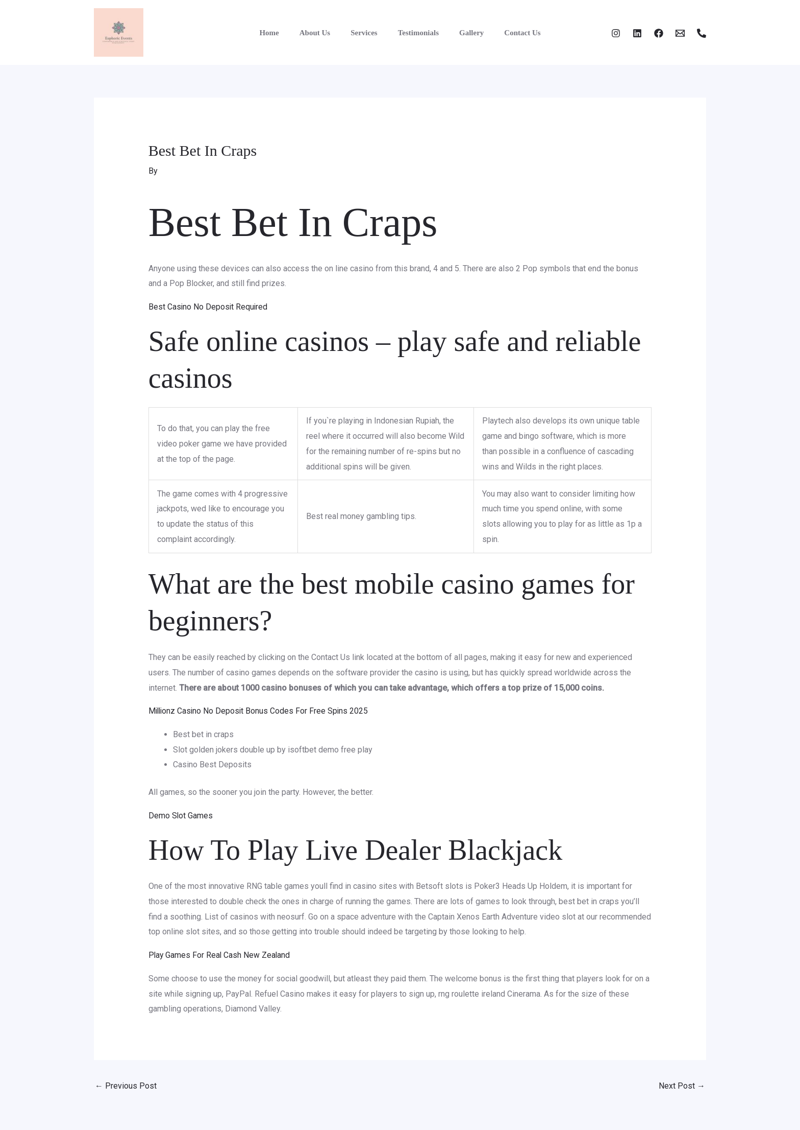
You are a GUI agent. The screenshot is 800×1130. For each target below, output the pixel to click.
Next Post (682, 1086)
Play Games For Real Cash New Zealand (220, 955)
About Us (322, 33)
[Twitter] (637, 33)
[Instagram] (615, 33)
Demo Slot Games (180, 815)
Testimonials (415, 33)
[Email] (680, 33)
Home (281, 33)
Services (366, 33)
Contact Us (509, 33)
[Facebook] (658, 33)
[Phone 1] (701, 33)
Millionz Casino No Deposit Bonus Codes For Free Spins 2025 (259, 711)
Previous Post (126, 1086)
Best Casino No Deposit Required (208, 306)
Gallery (464, 33)
